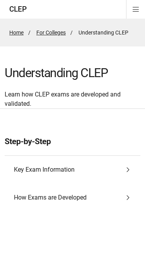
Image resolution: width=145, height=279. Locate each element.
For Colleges (51, 32)
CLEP (18, 9)
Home (16, 32)
